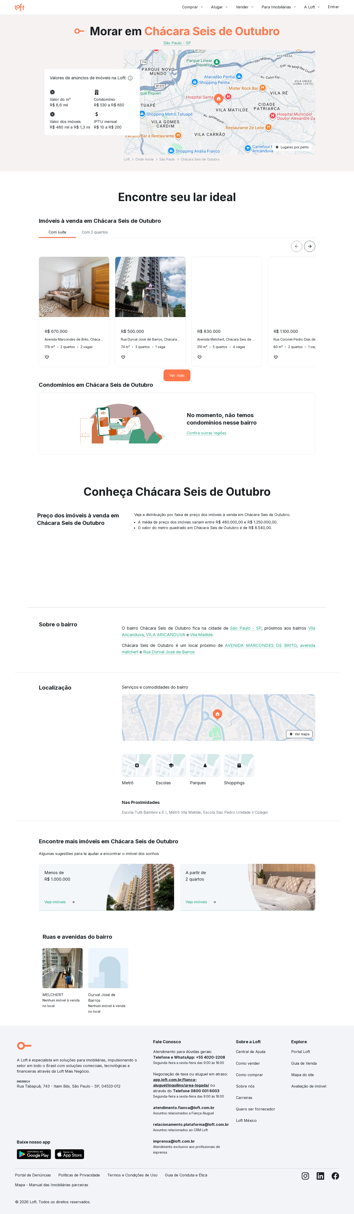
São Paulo (167, 159)
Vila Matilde (201, 634)
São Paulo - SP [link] (177, 43)
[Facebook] (335, 1181)
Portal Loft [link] (300, 1051)
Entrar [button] (333, 6)
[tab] (57, 232)
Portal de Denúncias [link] (33, 1175)
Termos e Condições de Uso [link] (132, 1175)
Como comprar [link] (249, 1074)
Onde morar (144, 159)
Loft (127, 159)
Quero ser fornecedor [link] (255, 1109)
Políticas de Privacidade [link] (79, 1175)
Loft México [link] (246, 1120)
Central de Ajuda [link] (250, 1051)
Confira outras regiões (206, 433)
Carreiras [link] (244, 1097)
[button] (219, 102)
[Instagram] (305, 1181)
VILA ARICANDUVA (165, 634)
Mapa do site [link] (302, 1074)
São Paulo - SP (245, 628)
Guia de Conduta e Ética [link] (186, 1175)
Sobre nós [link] (245, 1086)
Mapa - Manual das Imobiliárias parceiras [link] (51, 1185)
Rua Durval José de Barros (169, 651)
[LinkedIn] (320, 1181)
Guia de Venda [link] (304, 1063)
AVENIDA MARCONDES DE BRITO (261, 645)
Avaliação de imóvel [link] (308, 1086)
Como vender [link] (248, 1063)
